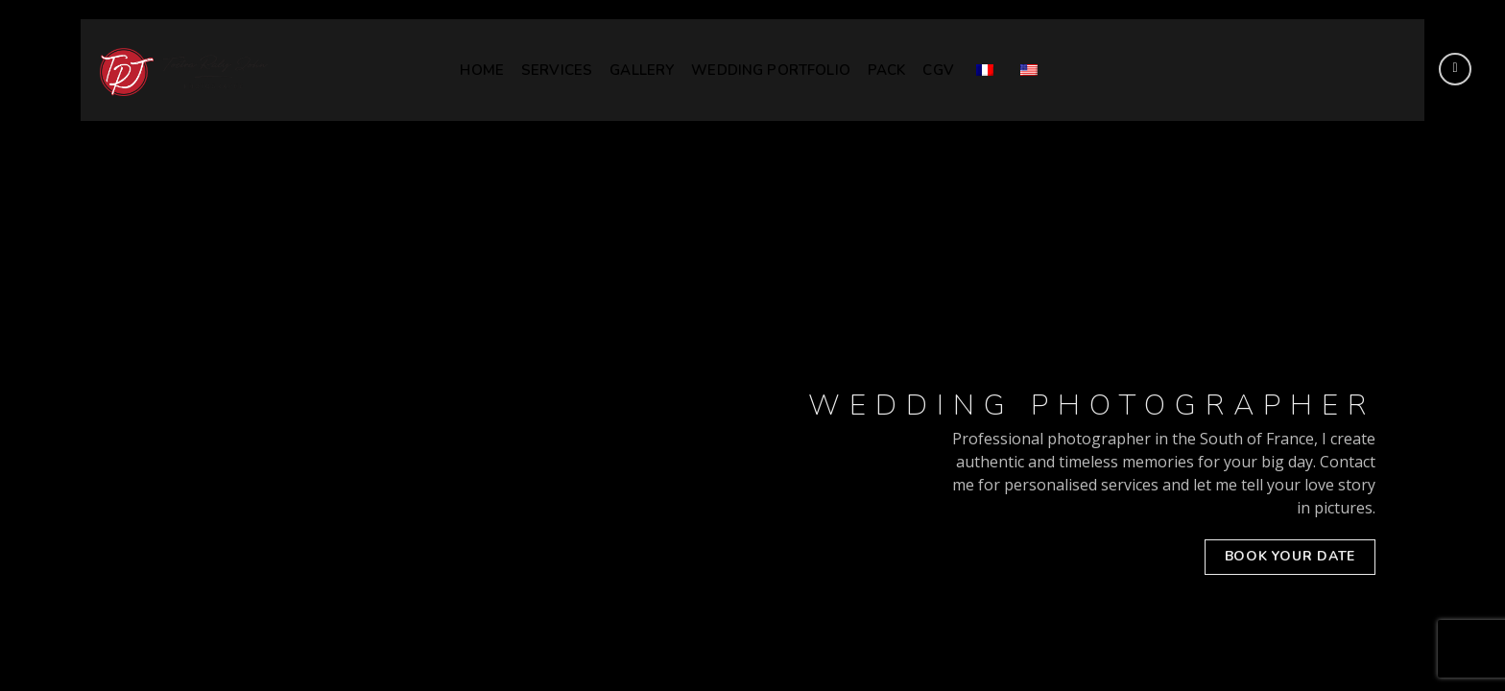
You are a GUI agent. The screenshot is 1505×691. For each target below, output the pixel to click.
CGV (937, 70)
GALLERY (641, 70)
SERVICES (556, 70)
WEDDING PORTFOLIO (770, 70)
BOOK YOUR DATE (1290, 556)
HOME (482, 70)
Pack (887, 70)
